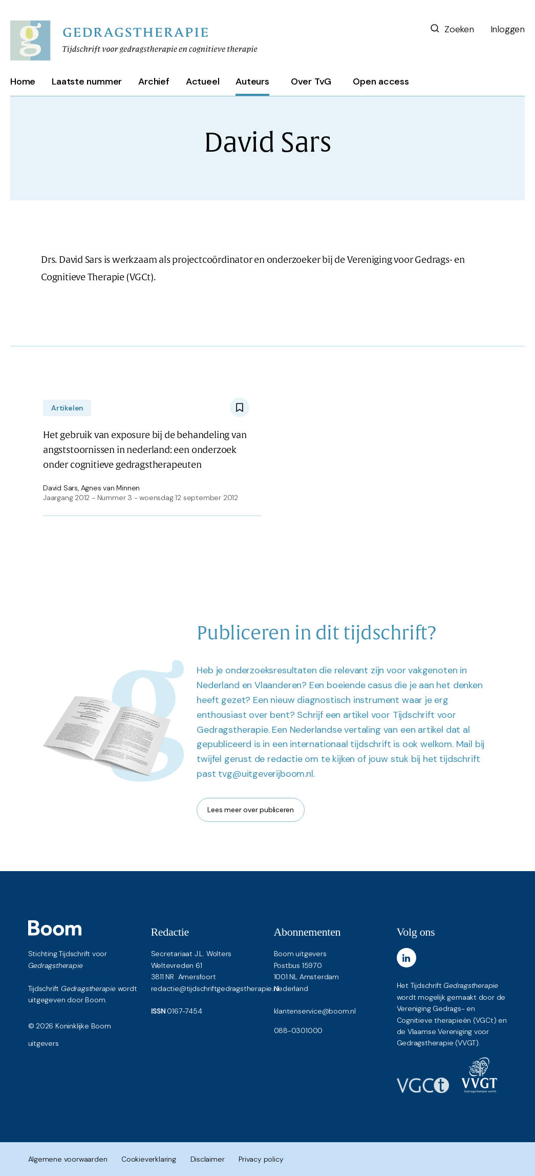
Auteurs (252, 81)
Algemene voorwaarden (68, 1159)
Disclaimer (207, 1159)
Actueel (203, 81)
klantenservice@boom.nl (315, 1011)
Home (22, 81)
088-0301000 (298, 1030)
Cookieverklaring (148, 1159)
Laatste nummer (87, 81)
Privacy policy (261, 1159)
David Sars (60, 487)
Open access (381, 81)
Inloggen (507, 29)
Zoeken (451, 29)
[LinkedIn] (406, 957)
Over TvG (311, 81)
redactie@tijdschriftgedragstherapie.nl (215, 988)
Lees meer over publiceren (250, 809)
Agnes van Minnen (110, 487)
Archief (153, 81)
